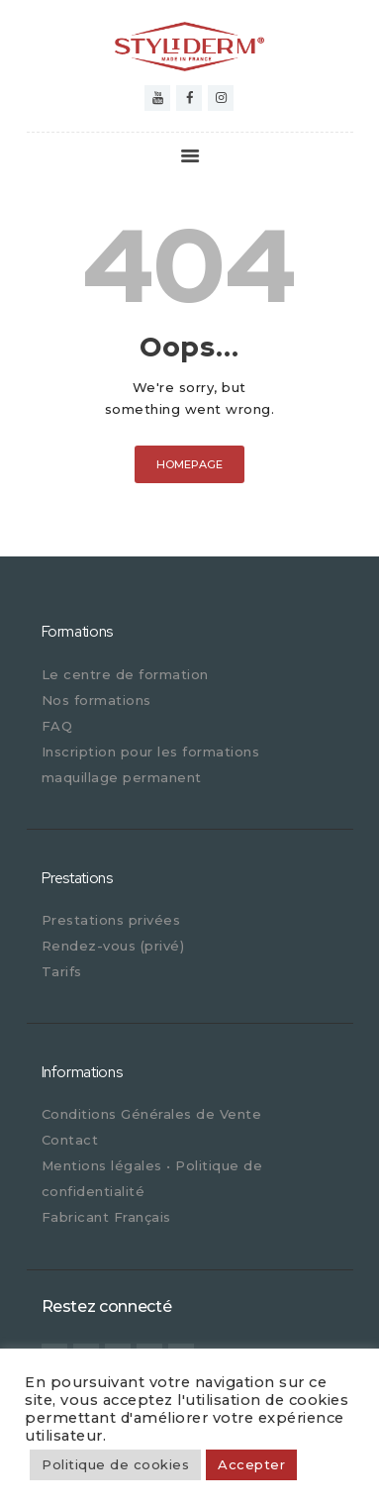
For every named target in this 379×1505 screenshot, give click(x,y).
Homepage (189, 464)
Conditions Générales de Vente (152, 1114)
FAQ (57, 726)
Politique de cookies (115, 1464)
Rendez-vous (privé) (113, 945)
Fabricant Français (106, 1217)
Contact (70, 1140)
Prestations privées (111, 920)
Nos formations (96, 700)
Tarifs (62, 971)
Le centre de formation (125, 674)
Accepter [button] (251, 1464)
